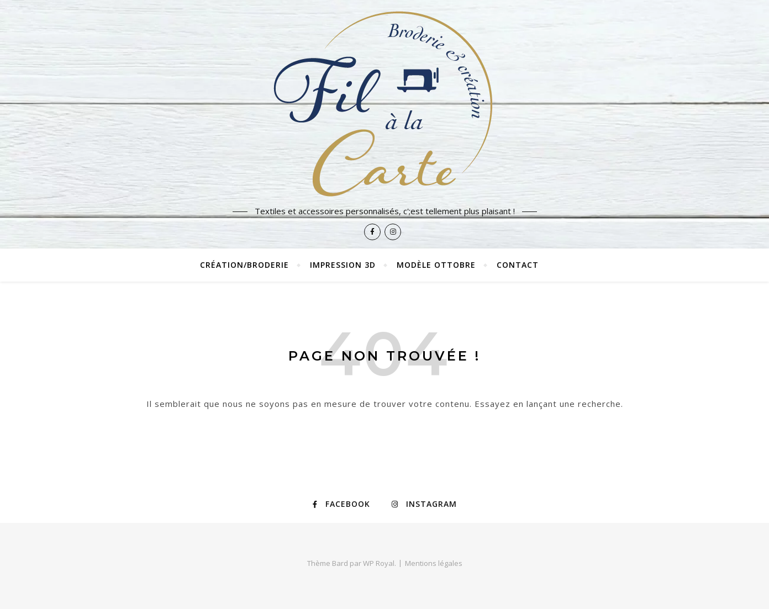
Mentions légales (433, 563)
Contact (518, 265)
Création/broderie (244, 265)
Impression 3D (343, 265)
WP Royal (378, 563)
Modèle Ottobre (436, 265)
